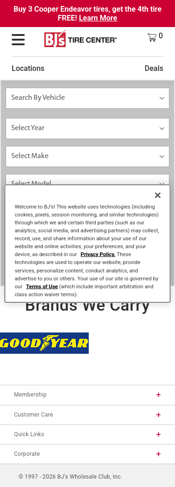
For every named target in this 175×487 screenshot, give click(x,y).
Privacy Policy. (98, 254)
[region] (87, 243)
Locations (28, 68)
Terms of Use (42, 286)
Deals (154, 68)
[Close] (157, 195)
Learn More (98, 18)
